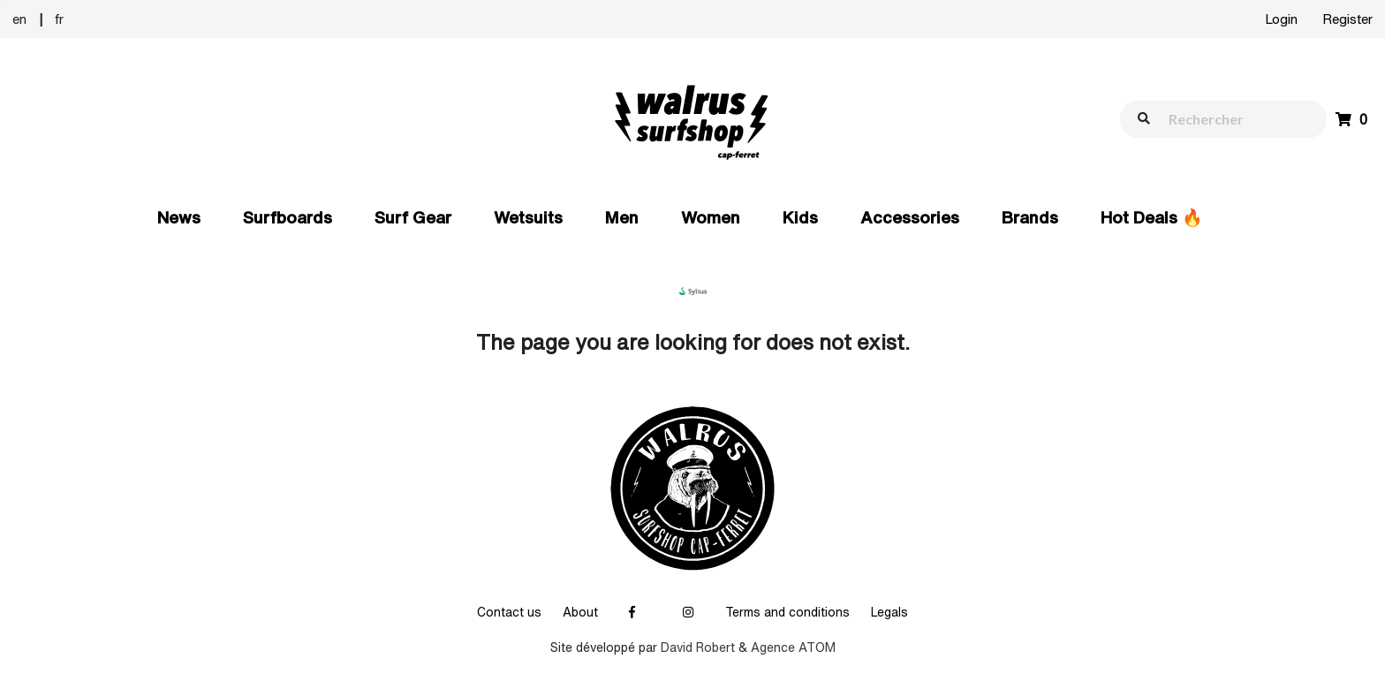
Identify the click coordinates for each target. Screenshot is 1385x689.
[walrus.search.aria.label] (1232, 119)
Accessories (909, 216)
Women (710, 216)
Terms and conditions (787, 612)
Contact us (509, 612)
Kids (800, 216)
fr (59, 19)
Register (1347, 19)
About (580, 612)
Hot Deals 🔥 (1152, 216)
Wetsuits (528, 216)
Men (622, 216)
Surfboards (287, 216)
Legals (889, 612)
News (179, 216)
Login (1281, 19)
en (19, 19)
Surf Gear (413, 216)
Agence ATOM (793, 647)
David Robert (698, 647)
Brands (1030, 216)
